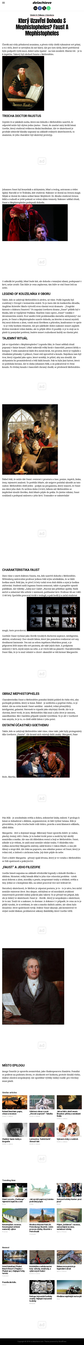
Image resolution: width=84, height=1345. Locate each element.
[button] (3, 2)
